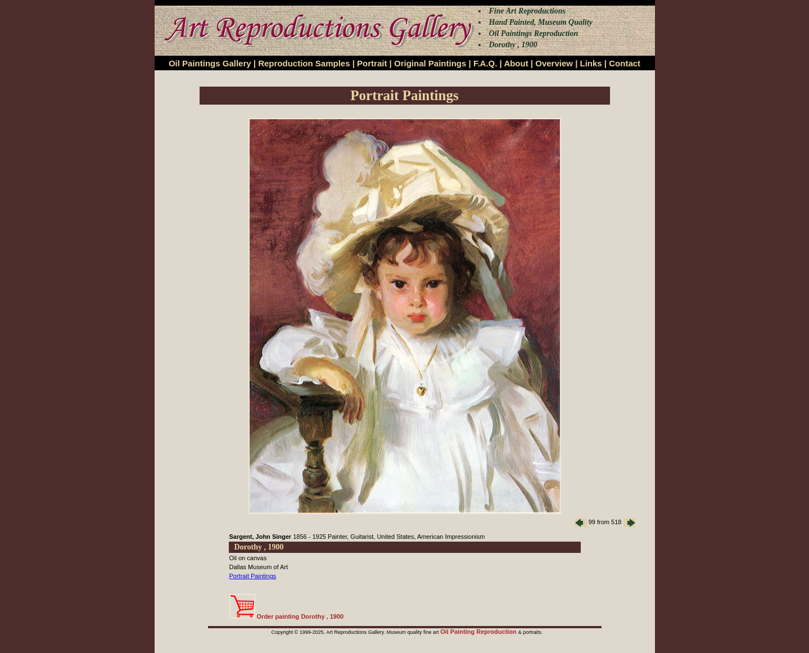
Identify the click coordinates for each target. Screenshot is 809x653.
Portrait (372, 63)
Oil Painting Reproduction (479, 631)
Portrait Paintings (253, 576)
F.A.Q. (485, 63)
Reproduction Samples (304, 63)
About (516, 63)
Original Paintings (430, 63)
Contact (624, 63)
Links (591, 63)
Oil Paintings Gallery (210, 63)
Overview (554, 63)
